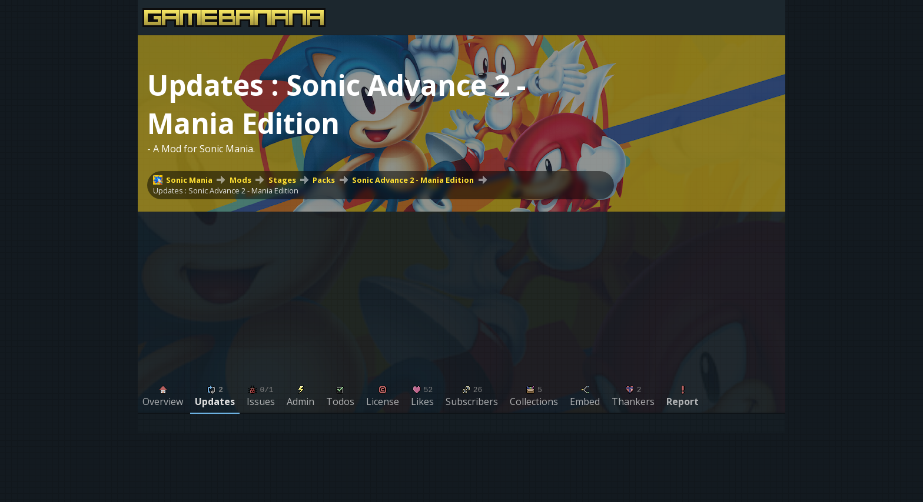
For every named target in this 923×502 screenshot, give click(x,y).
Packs (324, 180)
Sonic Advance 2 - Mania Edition (413, 180)
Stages (282, 180)
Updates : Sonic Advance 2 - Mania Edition (225, 190)
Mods (240, 180)
